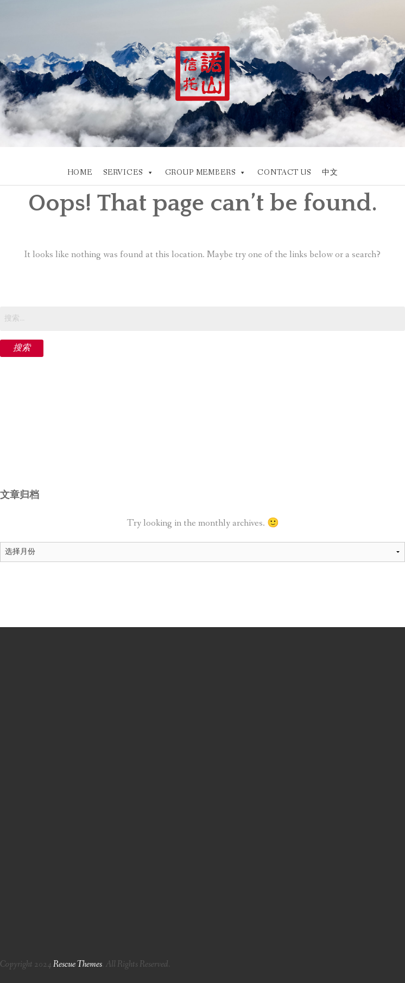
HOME (79, 172)
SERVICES (123, 172)
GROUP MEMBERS (200, 172)
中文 (330, 172)
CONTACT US (284, 172)
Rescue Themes (77, 964)
